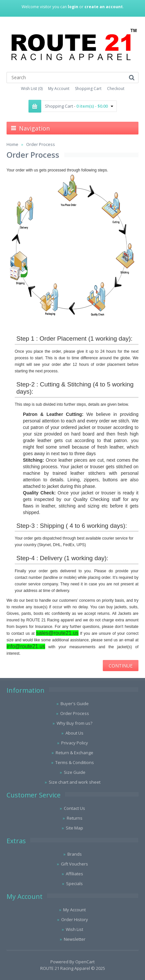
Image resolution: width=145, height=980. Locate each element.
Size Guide (74, 772)
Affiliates (74, 874)
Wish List (74, 929)
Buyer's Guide (75, 703)
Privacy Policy (74, 743)
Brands (74, 854)
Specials (74, 883)
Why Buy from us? (74, 723)
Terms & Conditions (74, 762)
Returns (74, 818)
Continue (121, 666)
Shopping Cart (88, 88)
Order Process (40, 144)
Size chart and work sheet (74, 782)
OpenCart (85, 962)
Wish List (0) (32, 88)
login (73, 6)
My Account (58, 88)
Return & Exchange (74, 753)
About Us (74, 733)
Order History (74, 919)
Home (12, 144)
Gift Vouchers (74, 864)
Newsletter (74, 939)
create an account (103, 6)
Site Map (74, 828)
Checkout (115, 88)
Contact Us (74, 808)
